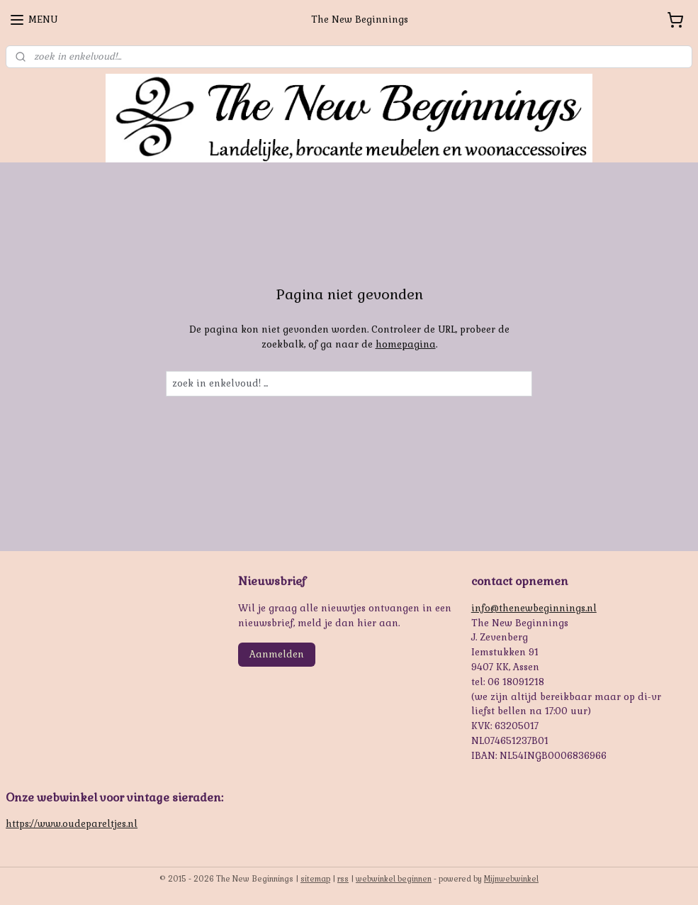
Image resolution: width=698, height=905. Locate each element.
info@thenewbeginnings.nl (534, 608)
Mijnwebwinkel (511, 879)
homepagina (406, 344)
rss (343, 879)
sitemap (315, 879)
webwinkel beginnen (394, 879)
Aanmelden (276, 654)
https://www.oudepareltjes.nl (71, 824)
